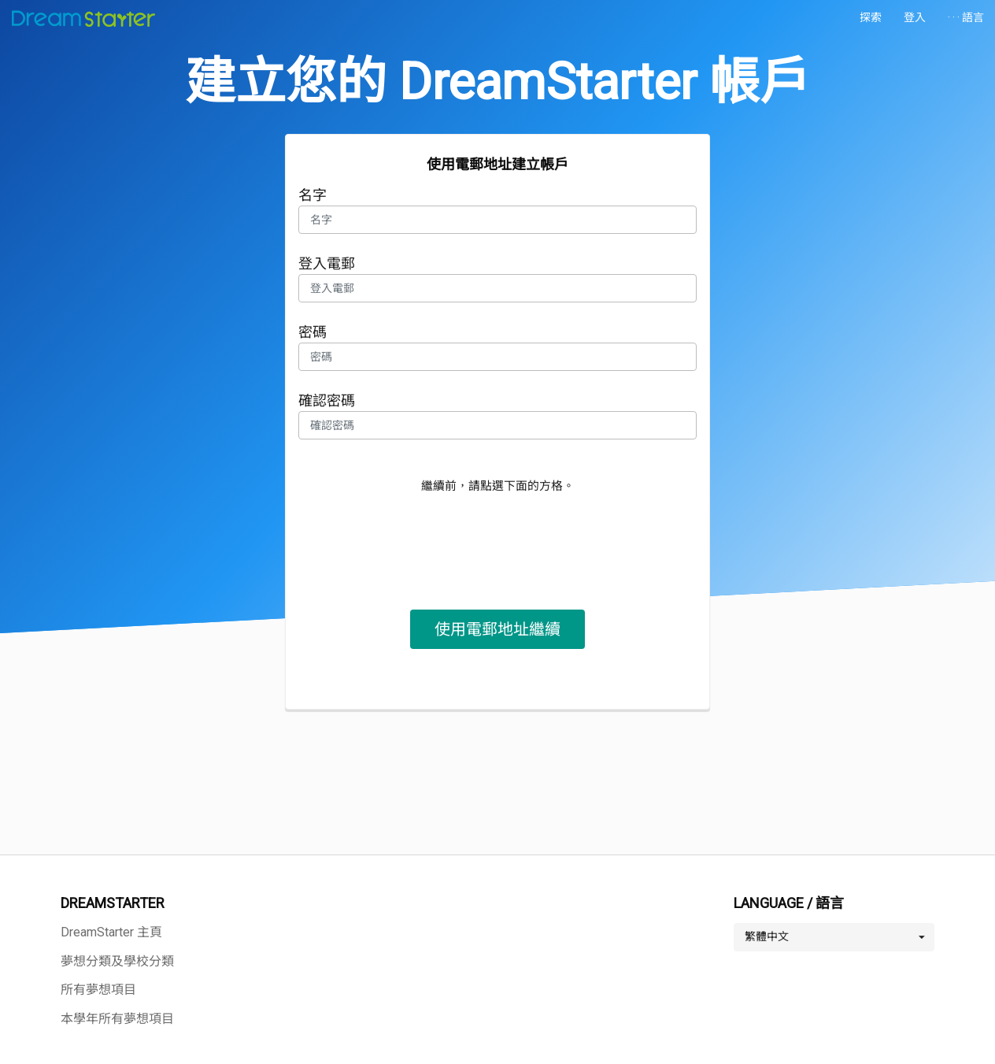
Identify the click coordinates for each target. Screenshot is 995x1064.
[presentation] (497, 537)
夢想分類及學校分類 (117, 961)
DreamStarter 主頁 (111, 932)
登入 (915, 17)
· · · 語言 (966, 17)
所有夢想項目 (98, 989)
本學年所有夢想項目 (117, 1018)
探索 (871, 17)
